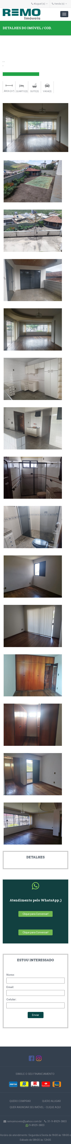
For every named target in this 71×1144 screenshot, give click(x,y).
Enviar (35, 1015)
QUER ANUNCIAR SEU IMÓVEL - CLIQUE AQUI (35, 1107)
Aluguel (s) (39, 3)
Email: (10, 987)
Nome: (10, 974)
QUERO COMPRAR (20, 1101)
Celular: (11, 999)
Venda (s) (59, 3)
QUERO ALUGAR (51, 1101)
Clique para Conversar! (35, 913)
